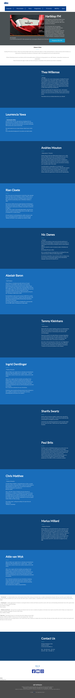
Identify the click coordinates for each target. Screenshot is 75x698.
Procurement (20, 8)
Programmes (37, 8)
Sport (63, 8)
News (30, 8)
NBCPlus (57, 8)
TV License (49, 8)
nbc (34, 692)
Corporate (8, 8)
